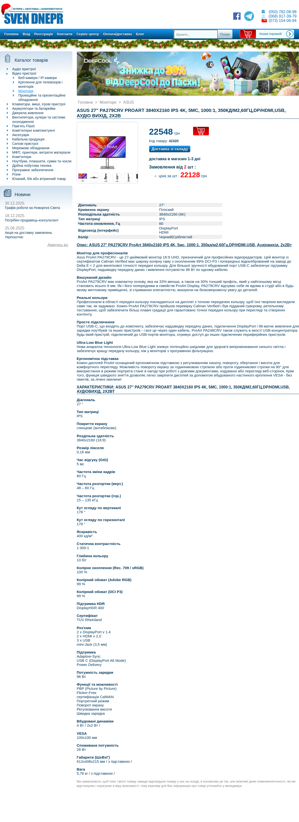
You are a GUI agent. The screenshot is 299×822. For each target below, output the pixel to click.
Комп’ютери (21, 157)
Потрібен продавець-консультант (31, 220)
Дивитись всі (57, 245)
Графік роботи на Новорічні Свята (32, 208)
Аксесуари (20, 135)
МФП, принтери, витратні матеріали (41, 152)
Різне (16, 174)
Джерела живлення (27, 113)
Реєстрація (43, 34)
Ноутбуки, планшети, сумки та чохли (41, 161)
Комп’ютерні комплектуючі (33, 130)
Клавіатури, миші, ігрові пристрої (38, 104)
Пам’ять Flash (23, 126)
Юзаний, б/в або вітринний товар (39, 179)
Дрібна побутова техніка (31, 166)
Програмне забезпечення (32, 170)
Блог (140, 34)
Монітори (25, 91)
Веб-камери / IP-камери (37, 78)
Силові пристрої (25, 144)
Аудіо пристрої (24, 69)
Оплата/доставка (117, 34)
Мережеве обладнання (30, 148)
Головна (11, 34)
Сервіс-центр (87, 34)
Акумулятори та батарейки (34, 108)
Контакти (64, 34)
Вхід (26, 34)
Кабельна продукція (28, 139)
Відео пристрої (24, 73)
